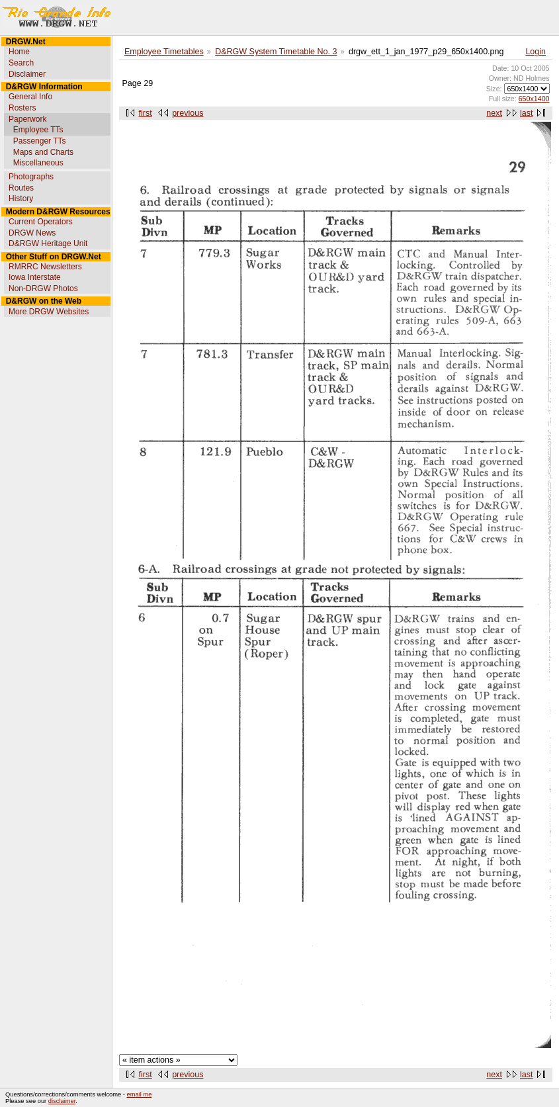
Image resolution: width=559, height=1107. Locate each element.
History (21, 198)
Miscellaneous (38, 162)
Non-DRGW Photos (43, 288)
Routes (21, 188)
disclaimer (61, 1101)
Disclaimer (27, 74)
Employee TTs (38, 129)
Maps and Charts (43, 152)
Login (535, 51)
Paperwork (27, 119)
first (145, 113)
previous (187, 113)
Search (21, 62)
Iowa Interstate (35, 277)
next (494, 113)
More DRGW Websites (49, 311)
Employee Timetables (164, 51)
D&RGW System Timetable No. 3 (276, 51)
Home (19, 51)
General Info (30, 96)
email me (139, 1094)
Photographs (31, 176)
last (526, 113)
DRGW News (32, 233)
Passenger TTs (39, 141)
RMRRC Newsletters (45, 266)
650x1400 (534, 99)
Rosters (22, 107)
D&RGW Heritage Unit (48, 243)
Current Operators (41, 221)
